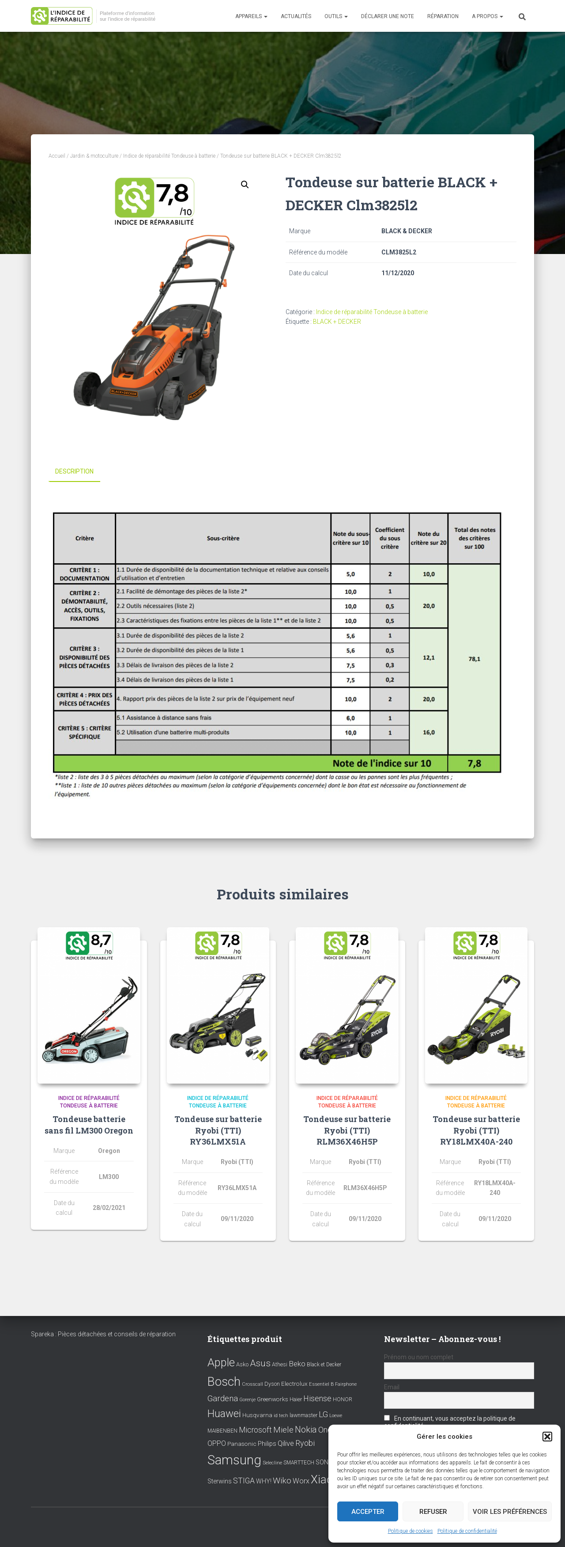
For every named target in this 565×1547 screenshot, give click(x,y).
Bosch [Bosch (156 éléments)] (224, 1381)
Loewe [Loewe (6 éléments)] (335, 1415)
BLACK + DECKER (337, 321)
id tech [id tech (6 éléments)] (281, 1415)
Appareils (251, 16)
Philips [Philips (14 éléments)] (267, 1444)
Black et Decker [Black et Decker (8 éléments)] (324, 1364)
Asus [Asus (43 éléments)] (260, 1363)
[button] (547, 1436)
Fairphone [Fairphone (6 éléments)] (346, 1384)
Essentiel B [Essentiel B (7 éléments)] (321, 1384)
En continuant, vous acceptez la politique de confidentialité (450, 1422)
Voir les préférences (510, 1512)
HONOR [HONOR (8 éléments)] (342, 1399)
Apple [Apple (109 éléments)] (221, 1362)
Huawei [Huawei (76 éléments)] (224, 1413)
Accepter (367, 1512)
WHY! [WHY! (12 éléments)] (263, 1481)
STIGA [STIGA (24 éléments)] (244, 1480)
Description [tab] (74, 471)
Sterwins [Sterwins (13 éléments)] (219, 1481)
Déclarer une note (387, 16)
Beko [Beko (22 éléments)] (297, 1363)
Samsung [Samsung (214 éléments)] (234, 1459)
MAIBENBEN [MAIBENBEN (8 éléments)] (222, 1430)
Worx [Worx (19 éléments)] (301, 1481)
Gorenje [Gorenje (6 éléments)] (247, 1400)
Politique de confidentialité (467, 1531)
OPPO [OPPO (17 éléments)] (216, 1443)
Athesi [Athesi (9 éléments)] (279, 1364)
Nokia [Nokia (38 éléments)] (306, 1429)
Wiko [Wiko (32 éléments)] (282, 1480)
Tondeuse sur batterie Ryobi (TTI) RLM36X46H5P (347, 1130)
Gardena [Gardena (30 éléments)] (222, 1398)
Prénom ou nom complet (418, 1357)
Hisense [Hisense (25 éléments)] (317, 1398)
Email (391, 1387)
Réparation (443, 16)
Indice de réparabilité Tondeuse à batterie (169, 156)
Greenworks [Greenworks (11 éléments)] (272, 1399)
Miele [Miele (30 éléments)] (283, 1429)
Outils (336, 16)
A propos (487, 16)
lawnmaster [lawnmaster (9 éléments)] (303, 1415)
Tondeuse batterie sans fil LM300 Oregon (89, 1124)
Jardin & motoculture (94, 156)
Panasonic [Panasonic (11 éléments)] (241, 1443)
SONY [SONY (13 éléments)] (324, 1462)
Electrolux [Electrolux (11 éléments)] (294, 1383)
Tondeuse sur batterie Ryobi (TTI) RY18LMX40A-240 (476, 1130)
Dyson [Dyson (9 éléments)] (272, 1383)
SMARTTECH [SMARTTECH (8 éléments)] (298, 1463)
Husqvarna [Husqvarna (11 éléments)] (257, 1414)
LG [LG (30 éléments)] (323, 1414)
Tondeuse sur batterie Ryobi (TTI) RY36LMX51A (218, 1130)
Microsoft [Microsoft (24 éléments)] (255, 1429)
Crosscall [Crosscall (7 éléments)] (252, 1384)
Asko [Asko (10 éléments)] (242, 1364)
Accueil (57, 156)
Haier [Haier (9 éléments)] (296, 1399)
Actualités (296, 16)
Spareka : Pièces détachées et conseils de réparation (103, 1334)
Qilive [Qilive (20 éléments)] (286, 1443)
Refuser (433, 1512)
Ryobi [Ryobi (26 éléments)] (305, 1443)
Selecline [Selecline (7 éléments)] (272, 1463)
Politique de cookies (410, 1531)
